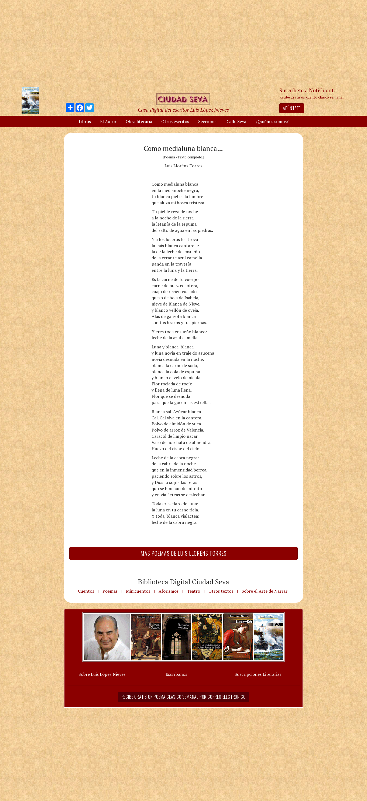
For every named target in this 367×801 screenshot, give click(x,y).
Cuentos (86, 591)
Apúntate (292, 108)
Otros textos (220, 591)
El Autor (108, 121)
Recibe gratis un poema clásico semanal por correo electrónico (184, 697)
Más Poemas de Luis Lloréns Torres (183, 553)
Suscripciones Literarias (258, 674)
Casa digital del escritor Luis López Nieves (183, 109)
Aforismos (169, 591)
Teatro (193, 591)
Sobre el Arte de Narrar (264, 591)
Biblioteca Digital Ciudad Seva (183, 581)
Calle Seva (236, 121)
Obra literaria (139, 121)
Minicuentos (138, 591)
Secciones (207, 121)
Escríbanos (176, 674)
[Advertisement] (183, 43)
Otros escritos (175, 121)
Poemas (110, 591)
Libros (85, 121)
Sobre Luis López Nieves (101, 674)
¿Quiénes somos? (272, 121)
